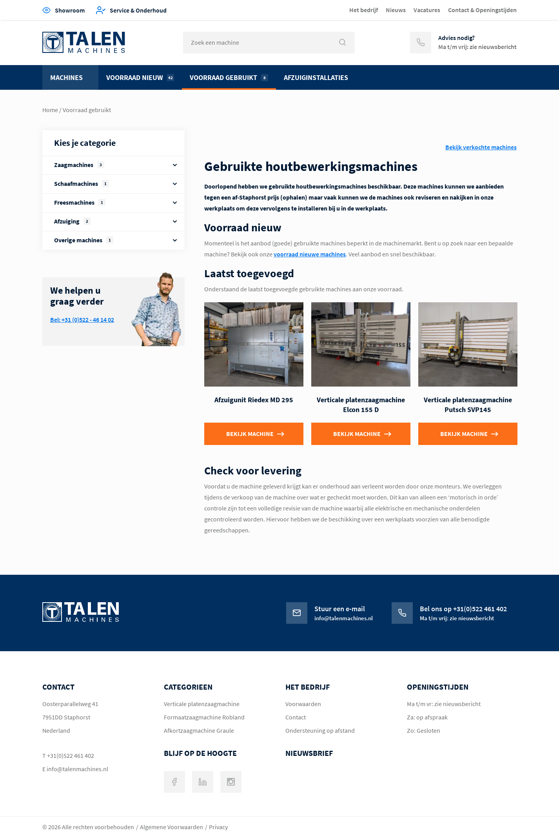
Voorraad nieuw (140, 77)
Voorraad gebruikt (229, 77)
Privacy (218, 827)
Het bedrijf (363, 10)
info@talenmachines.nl (77, 769)
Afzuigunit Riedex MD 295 (253, 399)
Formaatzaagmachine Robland (204, 717)
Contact (295, 717)
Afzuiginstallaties (316, 77)
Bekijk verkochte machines (481, 147)
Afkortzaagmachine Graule (199, 730)
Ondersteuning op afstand (320, 730)
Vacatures (427, 10)
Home (50, 110)
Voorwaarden (303, 704)
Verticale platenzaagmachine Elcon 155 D (361, 404)
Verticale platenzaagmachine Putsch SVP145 (468, 404)
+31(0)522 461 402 (70, 755)
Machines (66, 77)
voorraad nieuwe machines (310, 254)
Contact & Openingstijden (482, 10)
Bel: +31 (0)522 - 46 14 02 (82, 319)
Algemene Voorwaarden (171, 827)
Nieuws (396, 10)
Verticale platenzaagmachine (202, 704)
